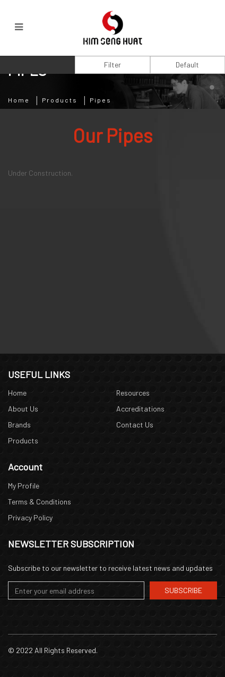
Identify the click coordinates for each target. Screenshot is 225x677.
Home (19, 100)
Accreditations (140, 408)
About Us (23, 408)
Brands (19, 424)
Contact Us (134, 424)
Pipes (100, 100)
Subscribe (183, 590)
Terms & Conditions (39, 501)
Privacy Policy (30, 517)
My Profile (23, 485)
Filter (112, 64)
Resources (133, 392)
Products (59, 100)
